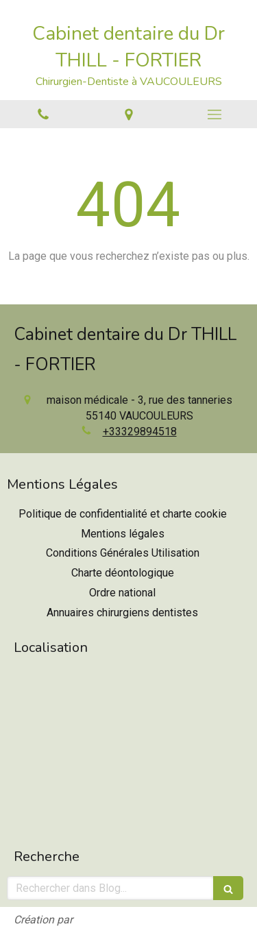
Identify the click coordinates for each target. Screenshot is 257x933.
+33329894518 (140, 431)
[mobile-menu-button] (214, 114)
